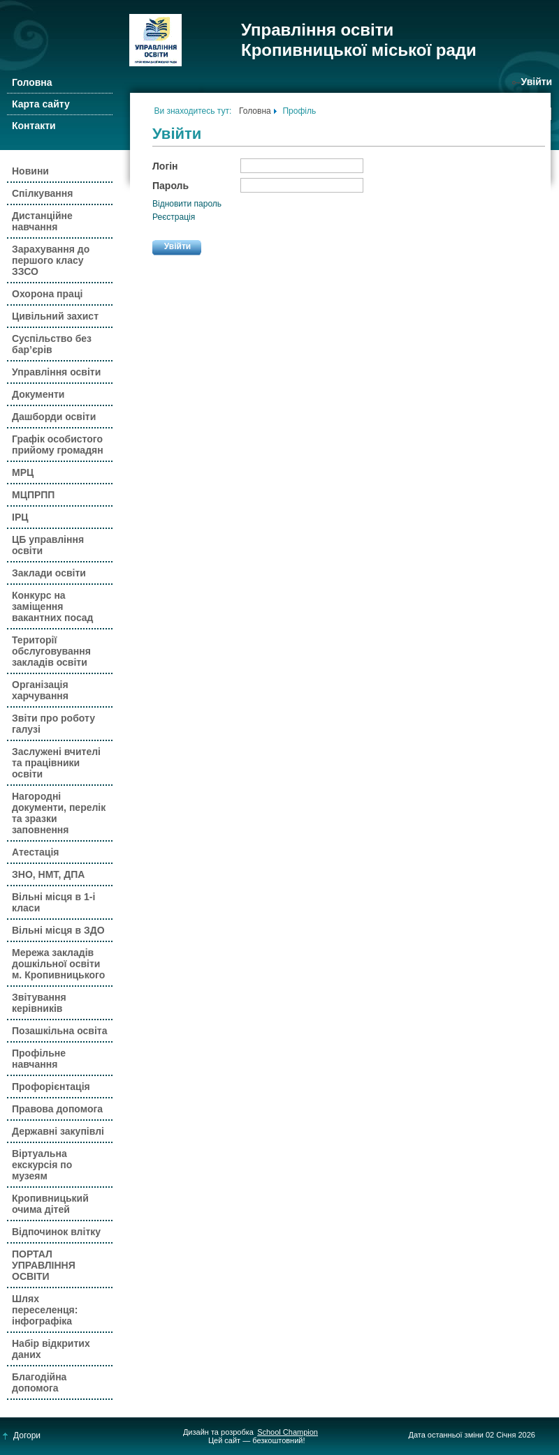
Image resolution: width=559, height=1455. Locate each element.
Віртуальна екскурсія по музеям (42, 1164)
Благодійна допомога (39, 1382)
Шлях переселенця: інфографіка (45, 1310)
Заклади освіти (49, 573)
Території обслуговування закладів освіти (51, 651)
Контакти (34, 125)
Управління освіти (56, 372)
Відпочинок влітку (56, 1231)
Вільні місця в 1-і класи (53, 902)
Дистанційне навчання (42, 221)
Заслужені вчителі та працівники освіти (56, 762)
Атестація (35, 852)
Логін (165, 166)
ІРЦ (20, 517)
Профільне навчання (39, 1058)
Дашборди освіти (54, 416)
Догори (22, 1435)
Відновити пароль (187, 204)
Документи (38, 394)
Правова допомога (57, 1108)
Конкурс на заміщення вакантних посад (53, 606)
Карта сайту (41, 104)
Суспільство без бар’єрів (52, 344)
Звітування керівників (39, 1003)
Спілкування (42, 193)
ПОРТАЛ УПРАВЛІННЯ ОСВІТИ (43, 1265)
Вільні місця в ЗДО (58, 930)
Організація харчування (40, 690)
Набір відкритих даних (51, 1349)
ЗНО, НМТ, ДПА (48, 874)
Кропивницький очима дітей (50, 1204)
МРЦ (23, 472)
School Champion (287, 1432)
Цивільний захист (55, 316)
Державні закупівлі (58, 1131)
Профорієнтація (51, 1086)
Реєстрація (173, 217)
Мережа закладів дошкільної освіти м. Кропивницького (58, 963)
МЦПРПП (33, 494)
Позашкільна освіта (59, 1030)
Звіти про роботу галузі (53, 723)
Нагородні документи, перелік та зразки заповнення (59, 813)
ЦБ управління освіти (48, 545)
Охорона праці (47, 293)
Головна (32, 82)
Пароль (170, 185)
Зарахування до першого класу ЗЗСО (50, 260)
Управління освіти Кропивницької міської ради (359, 39)
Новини (30, 171)
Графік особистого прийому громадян (57, 444)
